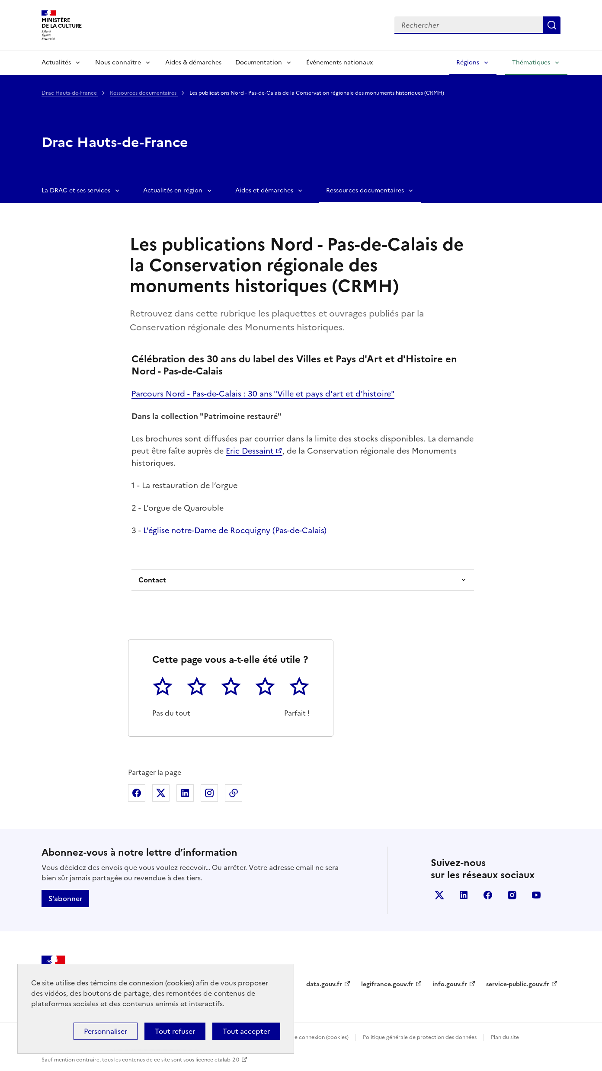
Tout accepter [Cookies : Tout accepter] (246, 1031)
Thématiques (531, 62)
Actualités (56, 62)
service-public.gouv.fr (517, 984)
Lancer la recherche (551, 25)
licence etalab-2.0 (217, 1060)
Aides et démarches (264, 190)
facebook (487, 895)
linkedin (463, 895)
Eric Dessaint (250, 451)
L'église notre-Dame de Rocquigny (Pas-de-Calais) (235, 530)
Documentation (258, 62)
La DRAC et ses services (76, 190)
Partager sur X (161, 793)
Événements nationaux (339, 62)
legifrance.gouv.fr (387, 984)
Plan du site (505, 1037)
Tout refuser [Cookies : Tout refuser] (175, 1031)
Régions (467, 62)
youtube (536, 895)
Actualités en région (172, 190)
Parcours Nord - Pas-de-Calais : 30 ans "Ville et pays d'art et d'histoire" (262, 394)
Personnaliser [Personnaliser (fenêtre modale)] (105, 1031)
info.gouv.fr (449, 984)
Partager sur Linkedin (185, 793)
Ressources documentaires (144, 93)
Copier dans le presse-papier (233, 793)
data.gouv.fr (324, 984)
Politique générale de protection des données (420, 1037)
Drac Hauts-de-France (70, 93)
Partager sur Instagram (209, 793)
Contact (152, 580)
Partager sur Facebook (136, 793)
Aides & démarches (193, 62)
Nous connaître (118, 62)
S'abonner (65, 898)
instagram (512, 895)
